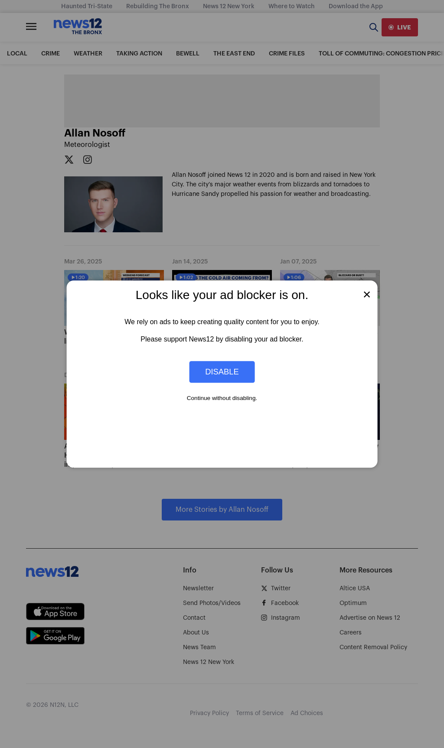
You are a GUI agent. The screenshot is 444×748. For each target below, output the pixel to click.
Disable (222, 371)
